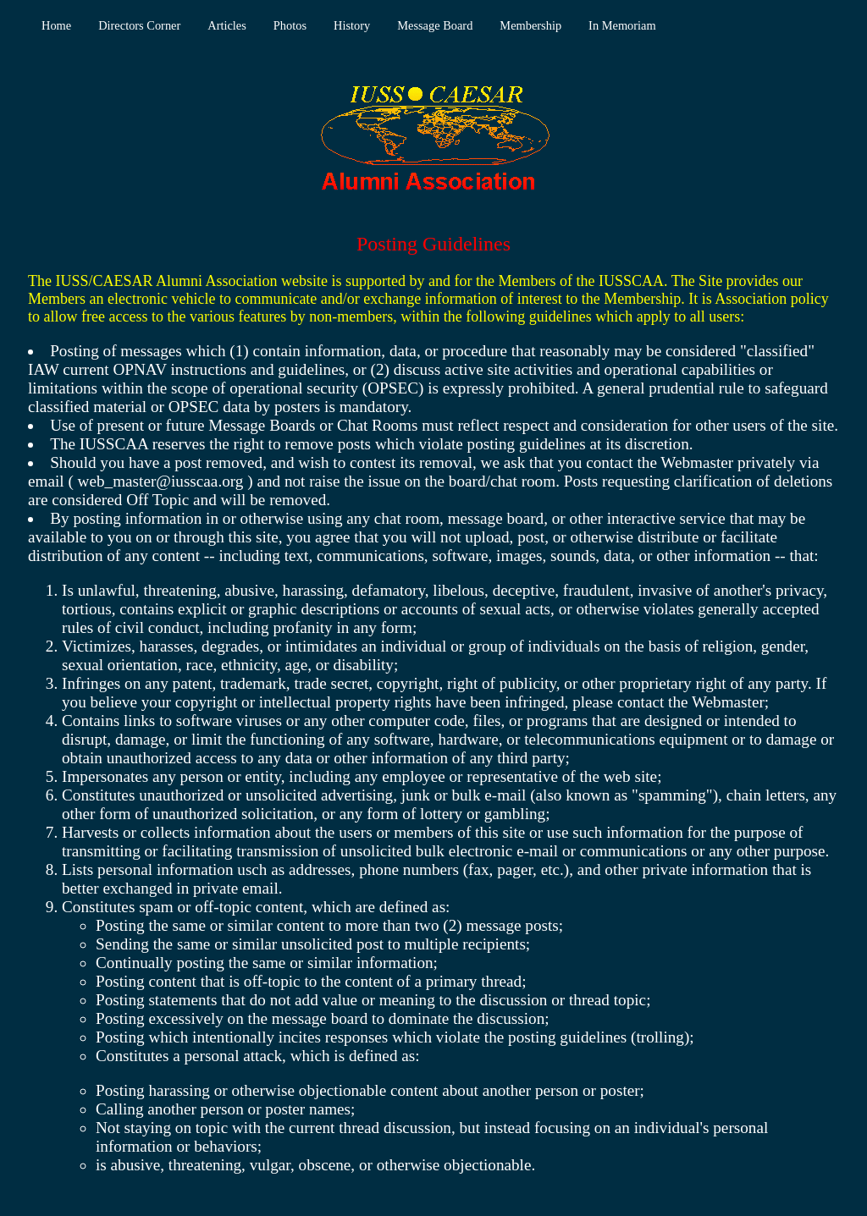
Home (56, 25)
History (352, 25)
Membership (530, 25)
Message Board (434, 25)
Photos (289, 25)
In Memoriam (622, 25)
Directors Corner (139, 25)
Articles (226, 25)
